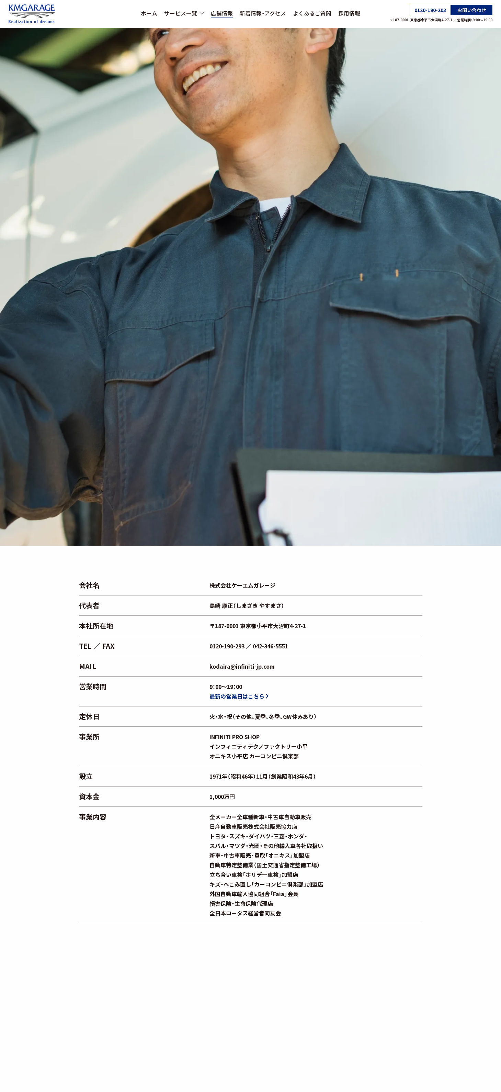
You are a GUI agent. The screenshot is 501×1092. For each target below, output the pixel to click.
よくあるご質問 (312, 13)
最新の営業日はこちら (238, 696)
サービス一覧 (184, 13)
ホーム (149, 13)
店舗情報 (222, 13)
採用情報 (349, 13)
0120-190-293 (430, 10)
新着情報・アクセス (263, 13)
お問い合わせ (471, 10)
